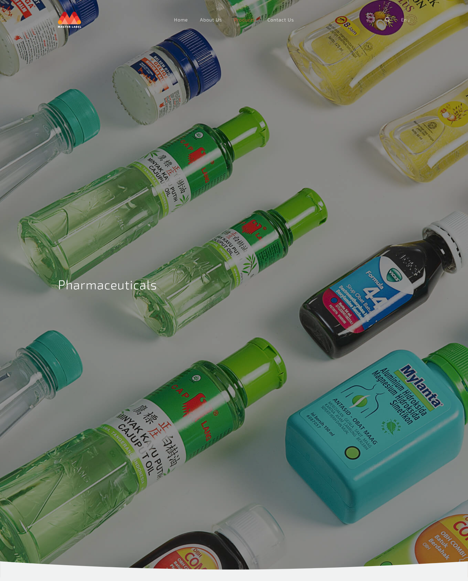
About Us (211, 19)
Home (181, 19)
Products (244, 19)
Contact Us (280, 19)
